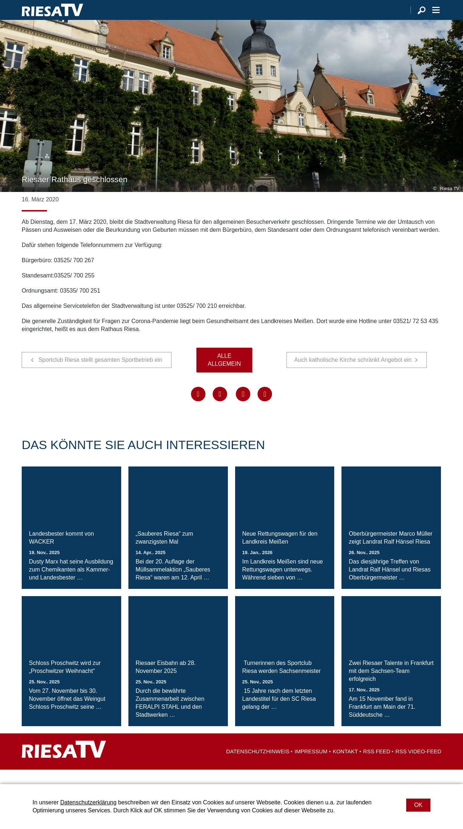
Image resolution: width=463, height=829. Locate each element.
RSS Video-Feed (418, 766)
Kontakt (345, 766)
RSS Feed (376, 766)
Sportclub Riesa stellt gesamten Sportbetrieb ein (100, 374)
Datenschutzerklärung (88, 802)
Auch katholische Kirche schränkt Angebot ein (353, 374)
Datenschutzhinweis (257, 766)
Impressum (310, 766)
